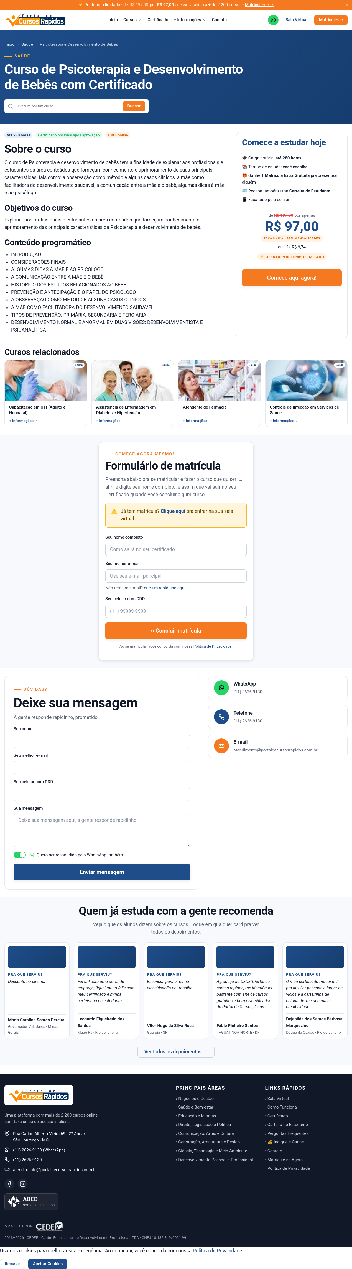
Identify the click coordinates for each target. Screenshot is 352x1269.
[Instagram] (23, 1184)
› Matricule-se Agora (284, 1159)
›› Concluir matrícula (176, 630)
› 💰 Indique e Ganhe (284, 1142)
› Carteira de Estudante (286, 1124)
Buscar (134, 105)
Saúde (27, 44)
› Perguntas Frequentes (287, 1133)
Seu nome (23, 728)
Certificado (157, 19)
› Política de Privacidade (287, 1168)
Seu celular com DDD (125, 598)
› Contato (273, 1150)
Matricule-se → (259, 4)
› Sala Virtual (277, 1098)
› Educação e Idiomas (196, 1115)
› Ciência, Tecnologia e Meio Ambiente (211, 1150)
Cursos (132, 19)
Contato (219, 19)
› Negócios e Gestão (195, 1098)
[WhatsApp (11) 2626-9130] (273, 20)
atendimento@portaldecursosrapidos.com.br (55, 1169)
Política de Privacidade (212, 646)
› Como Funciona (281, 1107)
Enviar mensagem (102, 872)
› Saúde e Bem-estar (195, 1107)
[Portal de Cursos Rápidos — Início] (35, 20)
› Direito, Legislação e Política (203, 1124)
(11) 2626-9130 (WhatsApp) (39, 1150)
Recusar (12, 1263)
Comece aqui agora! (292, 277)
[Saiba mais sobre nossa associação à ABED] (31, 1201)
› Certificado (276, 1115)
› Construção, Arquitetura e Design (208, 1142)
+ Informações (190, 19)
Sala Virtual (296, 19)
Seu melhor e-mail (122, 563)
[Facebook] (9, 1184)
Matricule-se (331, 19)
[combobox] (68, 106)
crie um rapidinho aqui (164, 587)
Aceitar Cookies (48, 1263)
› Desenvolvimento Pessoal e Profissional (214, 1159)
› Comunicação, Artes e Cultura (205, 1133)
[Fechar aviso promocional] (347, 5)
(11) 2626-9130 (27, 1159)
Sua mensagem (28, 808)
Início (113, 19)
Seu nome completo (124, 537)
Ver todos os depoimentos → (176, 1051)
